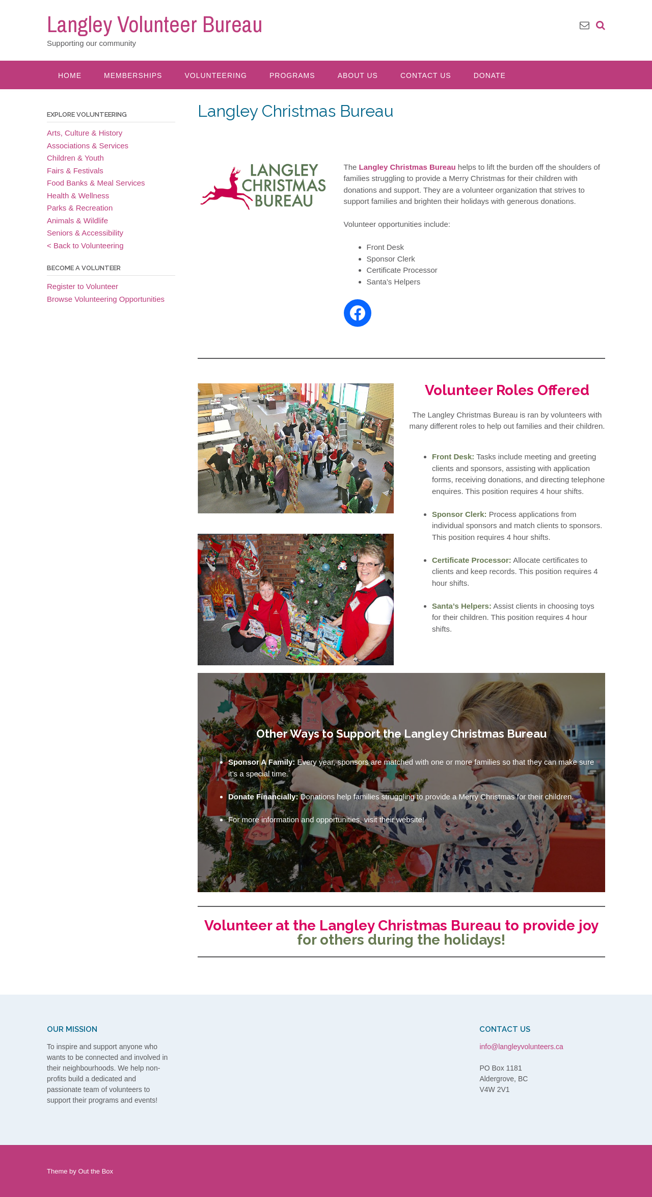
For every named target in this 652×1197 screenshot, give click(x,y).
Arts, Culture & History (84, 132)
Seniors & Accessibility (85, 232)
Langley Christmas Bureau (407, 167)
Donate (490, 75)
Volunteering (215, 75)
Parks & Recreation (80, 207)
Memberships (133, 75)
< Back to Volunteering (85, 245)
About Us (358, 75)
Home (70, 75)
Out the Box (95, 1171)
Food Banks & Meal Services (96, 182)
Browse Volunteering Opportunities (106, 299)
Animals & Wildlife (77, 220)
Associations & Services (87, 145)
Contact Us (425, 75)
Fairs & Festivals (75, 170)
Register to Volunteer (82, 286)
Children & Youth (75, 157)
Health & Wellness (78, 195)
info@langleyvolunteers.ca (521, 1047)
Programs (292, 75)
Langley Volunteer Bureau (154, 24)
